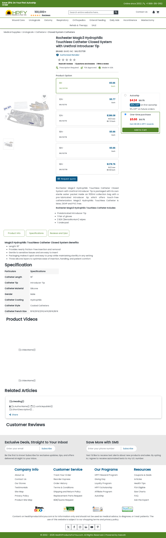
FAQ (136, 495)
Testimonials (21, 487)
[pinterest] (101, 527)
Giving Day (100, 479)
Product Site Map (23, 499)
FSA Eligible (139, 487)
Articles (138, 479)
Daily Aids (114, 20)
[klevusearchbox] (116, 12)
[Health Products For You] (16, 12)
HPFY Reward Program (106, 475)
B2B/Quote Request (64, 499)
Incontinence (130, 20)
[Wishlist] (44, 96)
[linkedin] (86, 527)
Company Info (26, 469)
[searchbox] (93, 12)
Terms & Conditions (64, 487)
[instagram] (79, 527)
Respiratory (62, 20)
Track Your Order (62, 475)
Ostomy (48, 20)
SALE (94, 25)
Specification (18, 264)
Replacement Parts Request (68, 495)
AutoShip (99, 495)
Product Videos (21, 319)
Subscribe (47, 448)
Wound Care (18, 20)
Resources (142, 469)
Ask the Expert (141, 499)
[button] (27, 337)
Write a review (103, 64)
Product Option (64, 75)
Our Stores (20, 483)
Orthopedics (79, 20)
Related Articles (21, 390)
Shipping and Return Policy (67, 491)
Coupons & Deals (142, 475)
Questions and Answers (85, 64)
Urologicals (34, 20)
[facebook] (72, 527)
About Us (19, 475)
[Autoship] (125, 96)
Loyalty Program (103, 483)
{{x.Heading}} (16, 401)
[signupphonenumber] (103, 448)
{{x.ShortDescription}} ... (21, 409)
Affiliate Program (103, 491)
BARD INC (64, 51)
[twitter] (65, 527)
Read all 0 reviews (66, 64)
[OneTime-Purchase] (125, 115)
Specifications (36, 233)
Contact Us (141, 11)
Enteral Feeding (98, 20)
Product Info (14, 233)
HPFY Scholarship (103, 487)
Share (13, 414)
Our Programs (106, 469)
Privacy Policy (22, 495)
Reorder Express (62, 479)
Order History (60, 483)
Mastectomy (147, 20)
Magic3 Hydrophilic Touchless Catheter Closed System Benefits (42, 242)
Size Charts (140, 491)
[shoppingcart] (157, 11)
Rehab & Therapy (79, 25)
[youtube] (94, 527)
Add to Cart (140, 129)
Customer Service (67, 469)
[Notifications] (153, 11)
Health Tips (140, 483)
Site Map (19, 491)
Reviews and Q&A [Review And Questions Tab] (59, 233)
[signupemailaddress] (22, 448)
